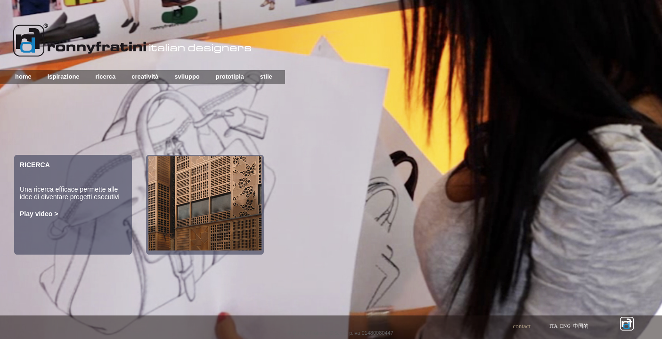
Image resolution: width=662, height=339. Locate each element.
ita (553, 326)
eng (565, 326)
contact (522, 326)
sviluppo (186, 76)
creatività (144, 76)
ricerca (106, 76)
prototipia (230, 76)
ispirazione (64, 76)
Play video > (39, 214)
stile (266, 76)
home (23, 76)
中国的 (580, 326)
